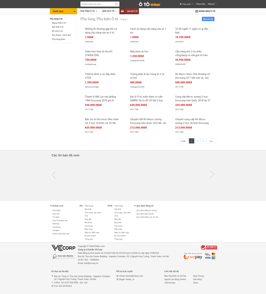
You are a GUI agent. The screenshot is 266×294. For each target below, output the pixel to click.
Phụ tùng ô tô (87, 11)
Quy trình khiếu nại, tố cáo (147, 217)
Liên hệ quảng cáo (60, 220)
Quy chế (55, 214)
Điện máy (88, 229)
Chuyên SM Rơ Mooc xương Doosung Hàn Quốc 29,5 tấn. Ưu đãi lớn (148, 121)
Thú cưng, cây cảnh (93, 213)
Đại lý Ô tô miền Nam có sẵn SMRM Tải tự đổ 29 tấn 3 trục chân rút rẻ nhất (146, 98)
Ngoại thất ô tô (59, 23)
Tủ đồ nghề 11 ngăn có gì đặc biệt (191, 30)
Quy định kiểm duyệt (145, 214)
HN (81, 206)
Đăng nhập (200, 4)
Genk (195, 283)
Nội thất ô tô (57, 27)
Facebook (56, 227)
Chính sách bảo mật (60, 234)
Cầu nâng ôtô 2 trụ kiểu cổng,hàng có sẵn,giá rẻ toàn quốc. (191, 53)
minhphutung (90, 64)
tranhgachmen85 (137, 60)
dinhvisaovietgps (92, 87)
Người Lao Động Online (175, 279)
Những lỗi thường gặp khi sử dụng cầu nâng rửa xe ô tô (101, 30)
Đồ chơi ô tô (57, 31)
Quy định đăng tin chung (146, 210)
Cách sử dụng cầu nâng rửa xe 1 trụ (148, 30)
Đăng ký (211, 4)
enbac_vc (130, 279)
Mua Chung (198, 276)
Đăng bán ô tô (207, 11)
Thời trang (88, 206)
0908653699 (180, 64)
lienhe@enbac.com (134, 276)
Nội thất (88, 209)
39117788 (179, 87)
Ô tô (86, 216)
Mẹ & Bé (88, 222)
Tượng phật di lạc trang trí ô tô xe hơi (147, 76)
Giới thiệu (56, 210)
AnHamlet (89, 42)
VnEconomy (169, 283)
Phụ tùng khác (58, 39)
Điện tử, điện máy (92, 232)
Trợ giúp (55, 217)
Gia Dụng (89, 226)
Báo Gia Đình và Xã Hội (175, 276)
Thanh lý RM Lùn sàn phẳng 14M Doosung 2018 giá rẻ (100, 98)
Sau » (211, 141)
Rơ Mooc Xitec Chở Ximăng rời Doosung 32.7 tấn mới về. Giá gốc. (192, 76)
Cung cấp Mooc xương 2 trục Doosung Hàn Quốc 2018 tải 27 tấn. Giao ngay (192, 98)
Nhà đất (88, 219)
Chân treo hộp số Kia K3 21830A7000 (98, 53)
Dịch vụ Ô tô (108, 11)
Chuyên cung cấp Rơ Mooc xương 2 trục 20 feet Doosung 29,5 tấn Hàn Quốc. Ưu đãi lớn (192, 121)
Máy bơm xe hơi (139, 51)
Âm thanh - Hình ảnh (61, 35)
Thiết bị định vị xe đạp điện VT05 (100, 76)
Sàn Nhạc (197, 279)
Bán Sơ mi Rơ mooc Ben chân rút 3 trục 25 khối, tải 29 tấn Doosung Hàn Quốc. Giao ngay (102, 121)
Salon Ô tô (129, 11)
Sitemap (55, 224)
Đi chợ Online (90, 236)
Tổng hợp (89, 239)
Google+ (56, 230)
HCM (110, 206)
